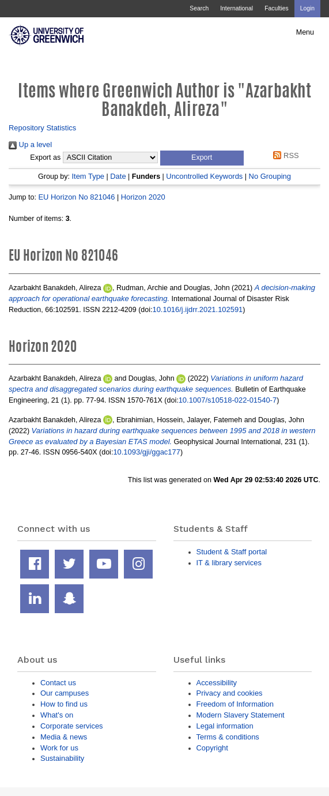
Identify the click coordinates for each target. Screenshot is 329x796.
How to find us (64, 704)
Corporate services (71, 726)
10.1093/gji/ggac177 (146, 452)
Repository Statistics (42, 127)
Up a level (30, 144)
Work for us (59, 748)
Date (118, 176)
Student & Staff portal (231, 551)
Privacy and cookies (229, 693)
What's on (56, 715)
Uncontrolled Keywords (204, 176)
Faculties (276, 8)
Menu (305, 32)
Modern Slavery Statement (240, 715)
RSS (284, 155)
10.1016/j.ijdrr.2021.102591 (197, 309)
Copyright (212, 748)
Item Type (87, 176)
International (236, 8)
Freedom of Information (235, 704)
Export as (45, 157)
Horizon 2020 (143, 197)
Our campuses (64, 693)
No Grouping (270, 176)
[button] (202, 158)
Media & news (63, 737)
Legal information (225, 726)
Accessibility (216, 682)
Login (307, 8)
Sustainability (62, 758)
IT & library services (229, 562)
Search (199, 8)
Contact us (58, 682)
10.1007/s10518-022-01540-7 (228, 400)
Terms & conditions (227, 737)
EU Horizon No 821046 (76, 197)
